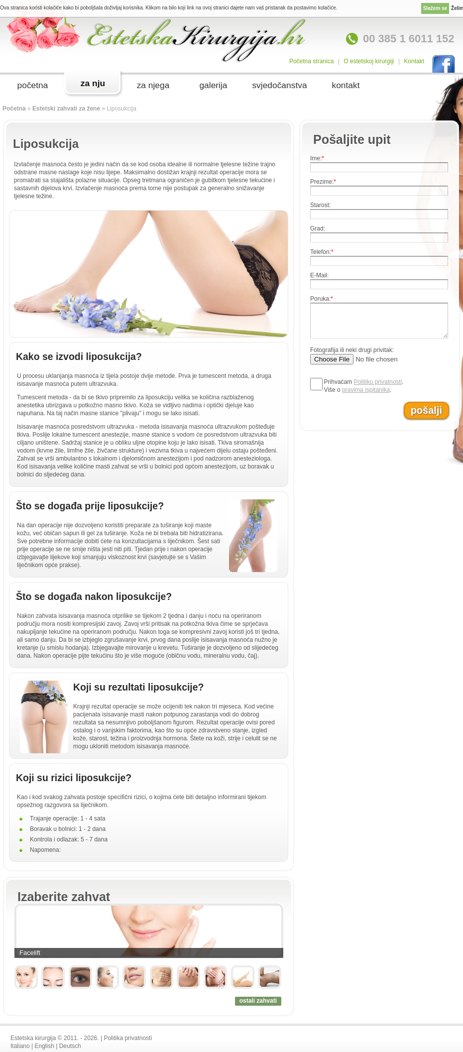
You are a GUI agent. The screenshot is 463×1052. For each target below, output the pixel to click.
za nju (93, 83)
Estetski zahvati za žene (66, 108)
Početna (14, 108)
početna (32, 85)
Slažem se (435, 8)
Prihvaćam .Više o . (364, 385)
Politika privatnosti (128, 1038)
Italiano (20, 1046)
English (44, 1046)
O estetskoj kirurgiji (369, 61)
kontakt (345, 85)
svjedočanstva (279, 85)
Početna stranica (311, 61)
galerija (213, 85)
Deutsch (70, 1046)
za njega (153, 85)
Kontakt (414, 61)
